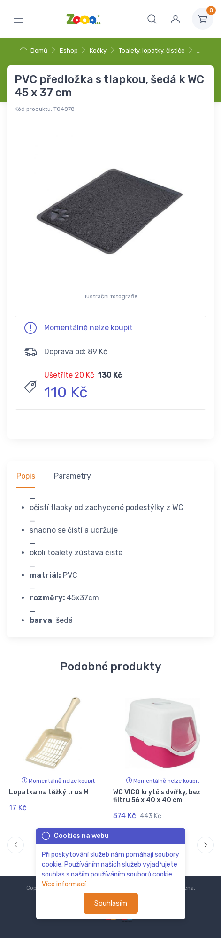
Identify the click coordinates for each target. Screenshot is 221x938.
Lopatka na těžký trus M (49, 792)
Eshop (69, 50)
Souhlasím (110, 903)
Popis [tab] (25, 476)
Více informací (64, 884)
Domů (33, 50)
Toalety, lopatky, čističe (152, 50)
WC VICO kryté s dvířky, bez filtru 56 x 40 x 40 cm (156, 796)
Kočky (98, 50)
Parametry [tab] (72, 476)
